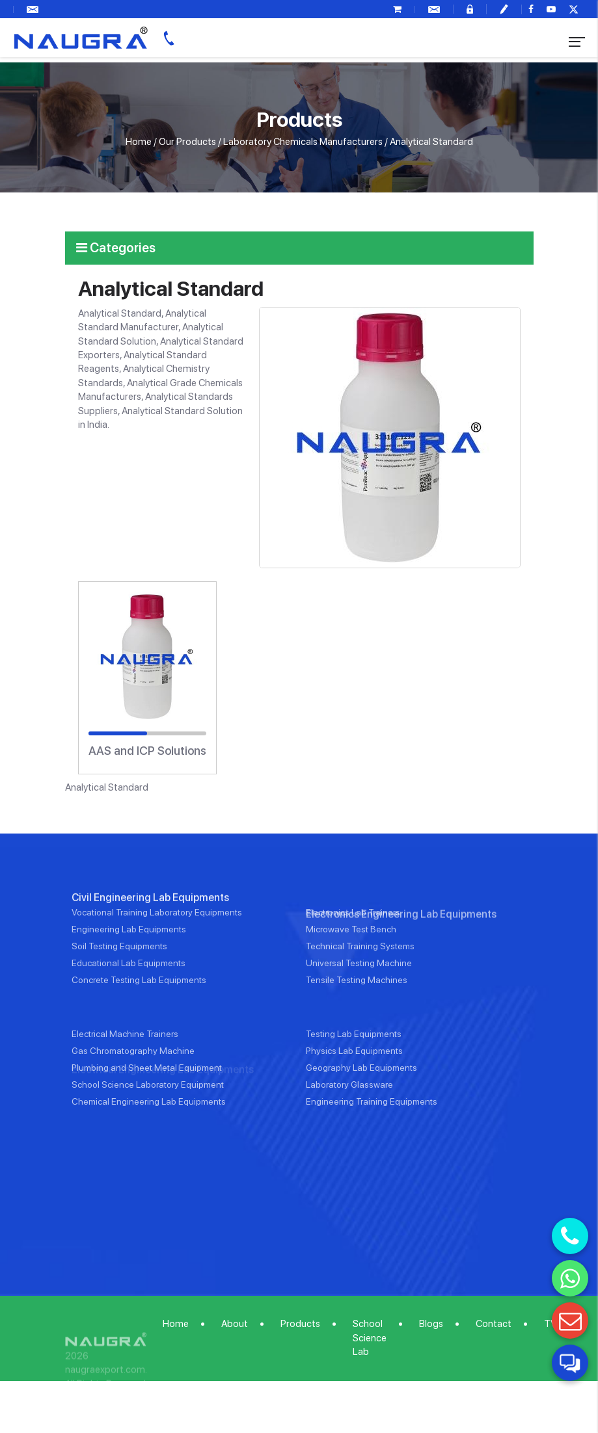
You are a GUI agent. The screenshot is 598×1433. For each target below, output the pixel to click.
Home (139, 142)
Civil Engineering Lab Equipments (150, 955)
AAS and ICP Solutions (147, 750)
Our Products (187, 142)
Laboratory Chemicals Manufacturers (303, 142)
